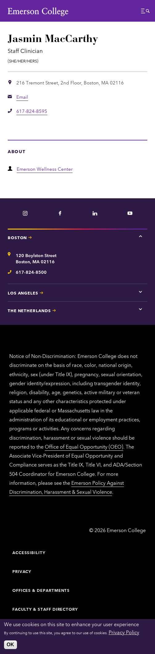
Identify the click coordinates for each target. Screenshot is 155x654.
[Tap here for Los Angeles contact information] (140, 292)
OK (10, 644)
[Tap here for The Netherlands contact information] (140, 309)
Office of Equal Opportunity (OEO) (84, 446)
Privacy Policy (124, 632)
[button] (145, 12)
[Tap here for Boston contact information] (140, 236)
